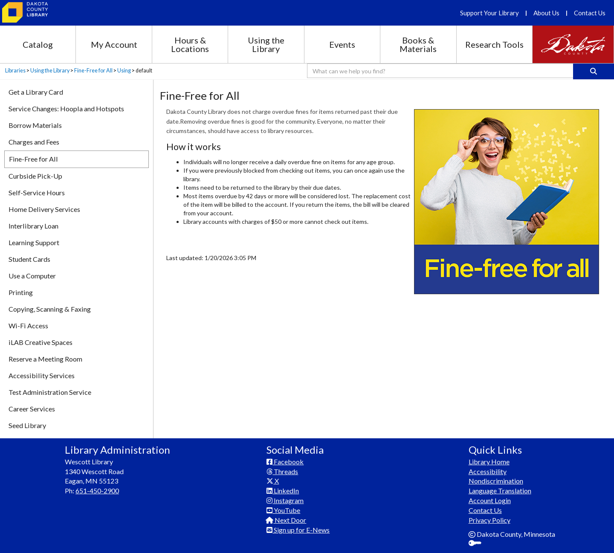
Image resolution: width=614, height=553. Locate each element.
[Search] (593, 71)
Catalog (38, 44)
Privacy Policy (489, 520)
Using (124, 70)
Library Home (489, 461)
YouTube (283, 510)
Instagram (285, 500)
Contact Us (589, 13)
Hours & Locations (190, 44)
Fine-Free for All (93, 70)
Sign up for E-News (298, 530)
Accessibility (488, 471)
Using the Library (266, 44)
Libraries (15, 70)
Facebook (285, 461)
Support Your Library (489, 13)
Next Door (286, 520)
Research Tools (494, 44)
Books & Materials (418, 44)
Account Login (490, 500)
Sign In (478, 544)
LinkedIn (282, 490)
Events (342, 44)
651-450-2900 (97, 490)
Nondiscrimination (496, 481)
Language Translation (500, 490)
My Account (114, 44)
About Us (546, 13)
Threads (282, 471)
